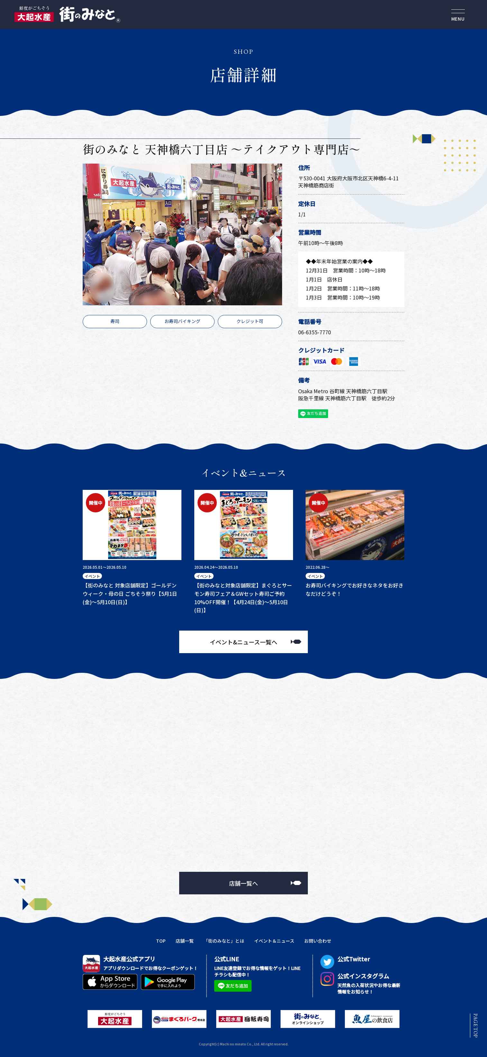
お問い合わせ (317, 941)
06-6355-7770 (314, 332)
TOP (161, 941)
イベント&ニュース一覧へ (243, 642)
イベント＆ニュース (274, 941)
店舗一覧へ (243, 883)
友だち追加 (312, 414)
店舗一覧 (185, 941)
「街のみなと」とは (224, 941)
